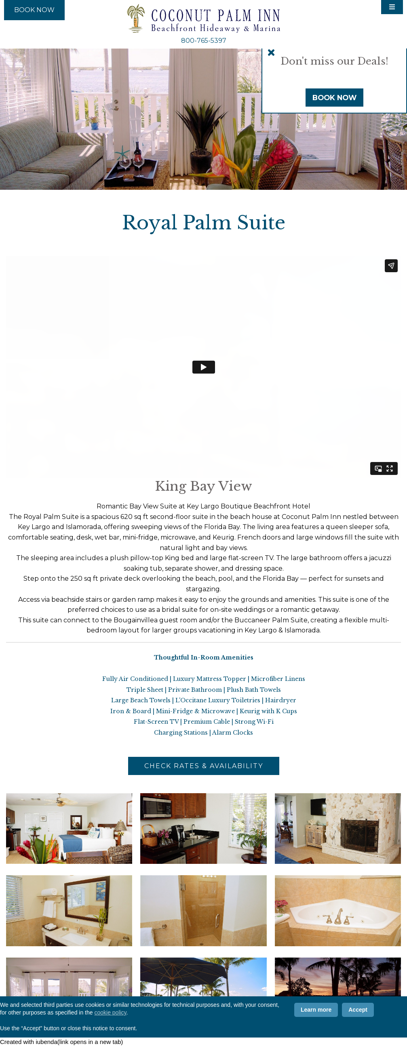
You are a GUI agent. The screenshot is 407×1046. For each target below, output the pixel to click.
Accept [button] (357, 1009)
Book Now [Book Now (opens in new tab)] (34, 10)
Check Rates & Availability (203, 766)
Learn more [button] (316, 1009)
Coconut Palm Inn (203, 18)
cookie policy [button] (110, 1012)
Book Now (334, 97)
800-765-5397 (203, 40)
